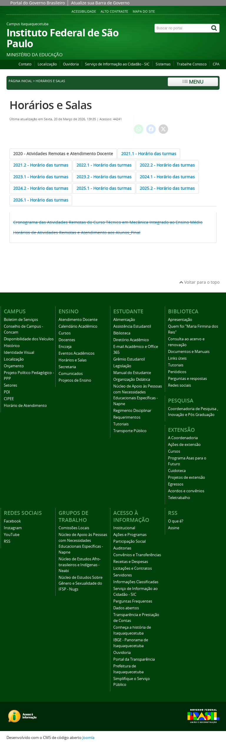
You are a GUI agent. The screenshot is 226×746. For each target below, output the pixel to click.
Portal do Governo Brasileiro (37, 3)
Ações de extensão (184, 444)
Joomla (88, 737)
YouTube (11, 534)
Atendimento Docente (78, 319)
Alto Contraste (114, 11)
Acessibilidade (84, 11)
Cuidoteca (177, 470)
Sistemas (163, 64)
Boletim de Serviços (21, 319)
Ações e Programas (130, 534)
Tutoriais (121, 424)
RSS (7, 541)
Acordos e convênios (186, 490)
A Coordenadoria (183, 437)
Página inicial (20, 81)
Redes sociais (179, 385)
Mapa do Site (144, 11)
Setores (10, 385)
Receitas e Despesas (130, 561)
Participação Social (129, 541)
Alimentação (124, 319)
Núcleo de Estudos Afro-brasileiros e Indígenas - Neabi (80, 564)
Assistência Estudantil (132, 326)
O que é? (175, 521)
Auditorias (122, 548)
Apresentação (180, 319)
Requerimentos (126, 417)
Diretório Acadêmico (131, 339)
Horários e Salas (50, 104)
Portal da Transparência (134, 659)
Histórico (12, 345)
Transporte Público (130, 430)
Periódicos (177, 371)
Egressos (175, 484)
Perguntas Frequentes (132, 601)
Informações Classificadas (135, 581)
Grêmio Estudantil (129, 359)
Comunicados (71, 373)
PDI (7, 392)
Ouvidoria (71, 64)
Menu (193, 81)
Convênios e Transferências (137, 554)
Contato (25, 64)
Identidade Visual (19, 352)
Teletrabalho (179, 497)
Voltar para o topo (199, 282)
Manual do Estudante (132, 372)
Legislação (122, 365)
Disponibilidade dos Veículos (29, 338)
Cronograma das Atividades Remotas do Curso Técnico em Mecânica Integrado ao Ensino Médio (107, 222)
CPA (216, 64)
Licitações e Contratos (132, 568)
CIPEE (9, 398)
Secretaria (67, 366)
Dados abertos (126, 607)
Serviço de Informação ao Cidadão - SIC (117, 64)
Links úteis (177, 358)
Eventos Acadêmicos (76, 353)
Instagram (13, 527)
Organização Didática (131, 379)
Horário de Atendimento (25, 405)
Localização (47, 64)
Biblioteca (121, 333)
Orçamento (14, 365)
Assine (173, 527)
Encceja (65, 346)
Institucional (124, 527)
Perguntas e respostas (187, 378)
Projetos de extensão (186, 477)
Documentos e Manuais (189, 351)
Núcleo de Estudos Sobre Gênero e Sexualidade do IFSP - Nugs (80, 583)
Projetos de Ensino (75, 380)
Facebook (12, 521)
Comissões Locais (74, 527)
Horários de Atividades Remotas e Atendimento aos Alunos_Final (76, 232)
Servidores (122, 575)
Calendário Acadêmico (78, 326)
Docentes (67, 339)
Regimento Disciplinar (132, 410)
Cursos (65, 333)
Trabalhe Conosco (192, 64)
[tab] (63, 153)
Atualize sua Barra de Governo (100, 3)
